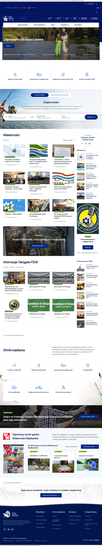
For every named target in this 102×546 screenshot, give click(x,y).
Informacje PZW (40, 516)
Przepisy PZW (72, 523)
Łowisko (11, 116)
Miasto (63, 116)
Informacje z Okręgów (41, 520)
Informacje (64, 25)
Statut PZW (88, 516)
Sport (53, 25)
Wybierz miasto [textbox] (66, 118)
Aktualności (6, 140)
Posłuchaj (88, 247)
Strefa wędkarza (39, 25)
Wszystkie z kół (19, 267)
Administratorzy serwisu (40, 540)
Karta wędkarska (56, 528)
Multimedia (78, 25)
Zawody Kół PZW (40, 527)
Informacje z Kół (40, 523)
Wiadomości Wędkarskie (29, 54)
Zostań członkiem (56, 525)
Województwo (41, 116)
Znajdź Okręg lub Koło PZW (60, 95)
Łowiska (54, 516)
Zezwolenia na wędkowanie (56, 520)
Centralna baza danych (74, 520)
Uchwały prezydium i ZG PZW (91, 524)
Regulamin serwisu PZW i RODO (24, 540)
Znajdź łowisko (40, 95)
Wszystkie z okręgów (8, 267)
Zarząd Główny (23, 25)
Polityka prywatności (8, 540)
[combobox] (47, 118)
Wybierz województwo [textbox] (43, 118)
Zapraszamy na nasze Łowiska (12, 54)
